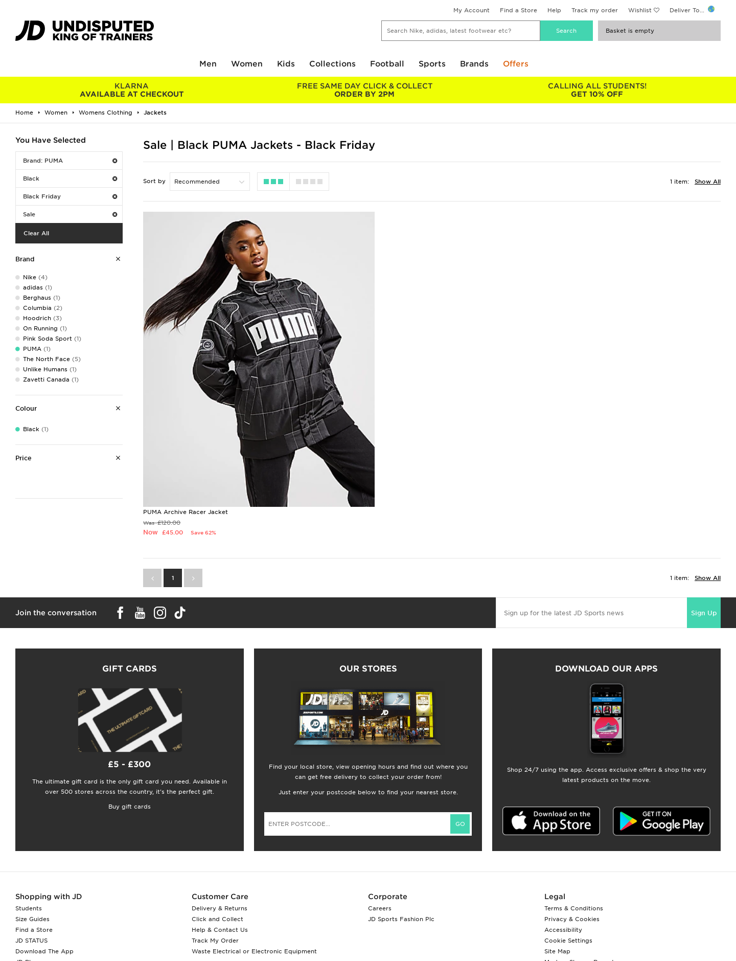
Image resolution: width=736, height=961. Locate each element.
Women (247, 64)
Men (208, 64)
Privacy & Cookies (572, 860)
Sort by (154, 181)
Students (28, 849)
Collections (332, 64)
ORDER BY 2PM (364, 90)
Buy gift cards (129, 747)
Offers (515, 64)
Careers (380, 849)
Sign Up (704, 553)
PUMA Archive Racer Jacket (185, 453)
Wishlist (640, 10)
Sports (432, 64)
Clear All (36, 233)
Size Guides (32, 860)
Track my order (594, 10)
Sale (70, 214)
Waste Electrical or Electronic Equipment (254, 892)
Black (70, 178)
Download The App (44, 892)
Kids (286, 64)
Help (554, 10)
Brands (474, 64)
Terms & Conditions (573, 849)
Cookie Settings (568, 881)
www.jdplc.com (135, 943)
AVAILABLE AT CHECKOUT (132, 90)
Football (387, 64)
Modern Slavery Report (579, 903)
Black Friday (70, 196)
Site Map (557, 892)
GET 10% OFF (597, 90)
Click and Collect (217, 860)
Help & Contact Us (220, 871)
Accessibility (563, 871)
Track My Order (215, 881)
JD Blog (27, 903)
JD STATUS (31, 881)
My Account (471, 10)
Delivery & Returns (219, 849)
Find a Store (518, 10)
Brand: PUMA (70, 160)
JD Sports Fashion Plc (401, 860)
